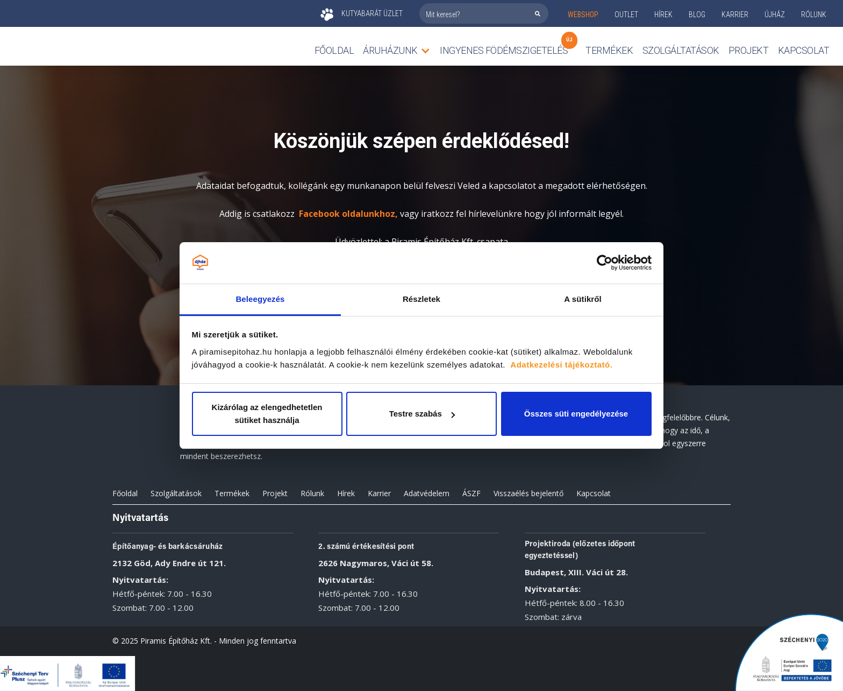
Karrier (379, 493)
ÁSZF (471, 493)
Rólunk (312, 493)
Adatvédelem (426, 493)
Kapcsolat (804, 50)
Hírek (663, 14)
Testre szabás (422, 413)
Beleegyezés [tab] (259, 299)
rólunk (813, 14)
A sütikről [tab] (583, 299)
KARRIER (734, 14)
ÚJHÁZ (775, 14)
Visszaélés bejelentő (528, 493)
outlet (626, 14)
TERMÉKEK (609, 50)
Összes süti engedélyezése (576, 413)
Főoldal (334, 50)
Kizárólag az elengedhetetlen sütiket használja (267, 414)
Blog (697, 14)
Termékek (232, 493)
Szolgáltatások (680, 50)
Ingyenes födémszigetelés (504, 48)
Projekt (748, 50)
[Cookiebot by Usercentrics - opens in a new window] (605, 263)
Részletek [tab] (421, 299)
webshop (583, 14)
